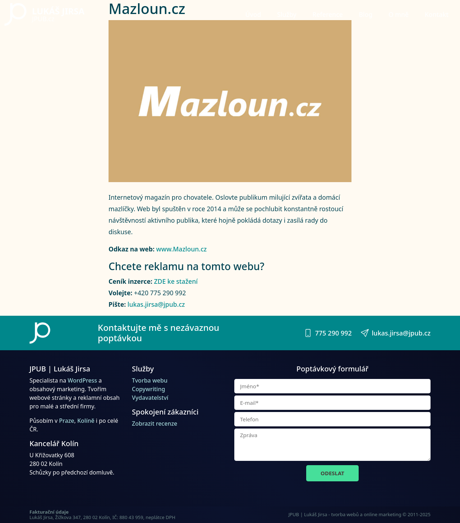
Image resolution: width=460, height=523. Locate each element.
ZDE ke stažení (175, 281)
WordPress (82, 380)
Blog (365, 14)
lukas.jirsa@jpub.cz (156, 304)
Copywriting (148, 389)
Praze (66, 421)
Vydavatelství (150, 398)
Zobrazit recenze (154, 423)
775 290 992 (328, 333)
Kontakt (436, 14)
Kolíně (86, 421)
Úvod (253, 14)
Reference (327, 14)
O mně (398, 14)
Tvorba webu (149, 380)
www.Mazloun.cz (181, 249)
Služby (286, 14)
